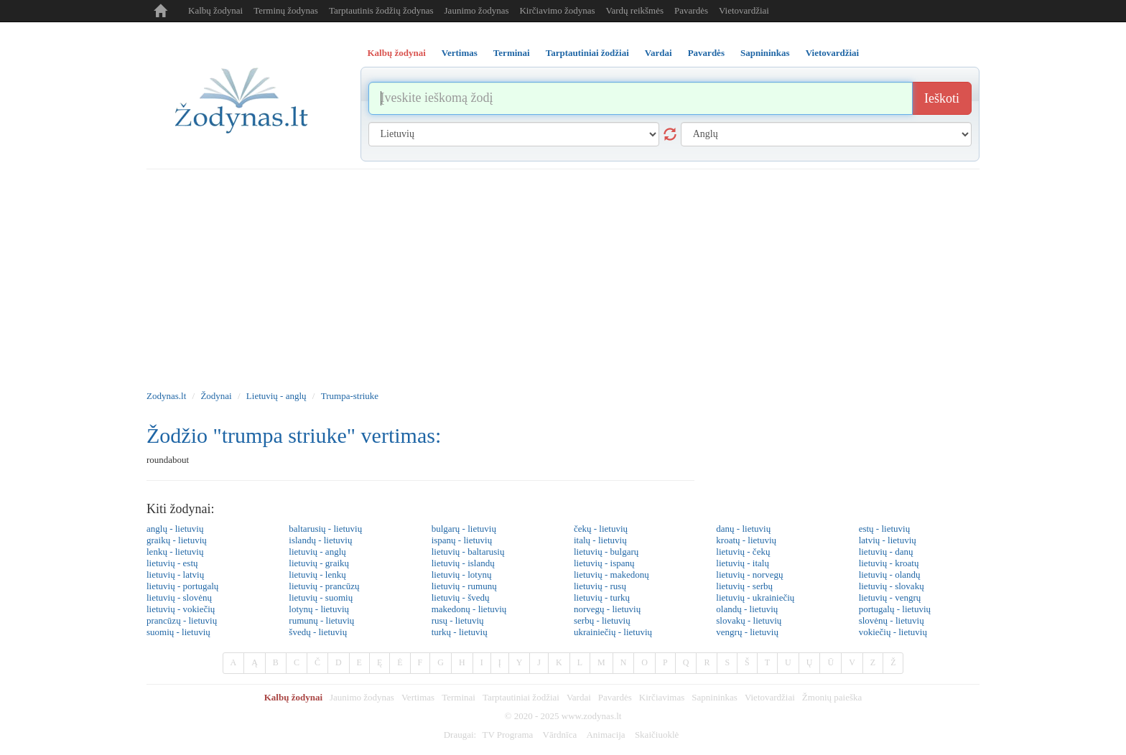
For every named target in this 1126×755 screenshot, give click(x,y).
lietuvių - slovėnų (179, 597)
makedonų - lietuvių (469, 609)
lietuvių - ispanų (604, 563)
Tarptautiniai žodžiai (521, 697)
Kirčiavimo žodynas (557, 10)
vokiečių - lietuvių (893, 632)
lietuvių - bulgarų (606, 551)
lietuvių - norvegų (749, 574)
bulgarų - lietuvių (464, 528)
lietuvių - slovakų (891, 586)
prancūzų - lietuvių (181, 620)
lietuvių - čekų (743, 551)
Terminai (458, 697)
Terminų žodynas (285, 10)
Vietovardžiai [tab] (833, 52)
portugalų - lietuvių (895, 609)
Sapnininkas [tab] (765, 52)
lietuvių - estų (172, 563)
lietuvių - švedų (461, 597)
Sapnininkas (715, 697)
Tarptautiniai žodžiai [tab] (587, 52)
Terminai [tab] (511, 52)
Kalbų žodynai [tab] (397, 52)
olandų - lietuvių (747, 609)
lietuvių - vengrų (890, 597)
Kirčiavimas (662, 697)
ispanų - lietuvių (462, 540)
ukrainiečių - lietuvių (613, 632)
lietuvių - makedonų (611, 574)
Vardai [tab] (658, 52)
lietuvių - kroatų (889, 563)
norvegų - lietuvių (607, 609)
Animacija (605, 734)
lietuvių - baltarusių (468, 551)
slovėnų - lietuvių (891, 620)
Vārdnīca (560, 734)
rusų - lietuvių (458, 620)
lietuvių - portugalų (182, 586)
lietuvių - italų (742, 563)
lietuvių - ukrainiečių (755, 597)
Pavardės (691, 10)
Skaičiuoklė (657, 734)
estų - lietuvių (885, 528)
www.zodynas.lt (592, 716)
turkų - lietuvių (460, 632)
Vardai (579, 697)
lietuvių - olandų (890, 574)
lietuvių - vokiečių (180, 609)
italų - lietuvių (600, 540)
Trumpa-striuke (349, 395)
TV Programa (507, 734)
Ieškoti (941, 98)
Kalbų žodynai (215, 10)
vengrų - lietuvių (747, 632)
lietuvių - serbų (744, 586)
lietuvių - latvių (175, 574)
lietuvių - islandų (463, 563)
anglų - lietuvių (174, 528)
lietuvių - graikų (319, 563)
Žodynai (215, 395)
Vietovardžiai (744, 10)
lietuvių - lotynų (462, 574)
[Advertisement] (563, 277)
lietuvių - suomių (321, 597)
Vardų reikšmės (635, 10)
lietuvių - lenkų (317, 574)
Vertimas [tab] (460, 52)
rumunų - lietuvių (321, 620)
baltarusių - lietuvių (325, 528)
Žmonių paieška (832, 697)
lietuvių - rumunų (464, 586)
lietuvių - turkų (602, 597)
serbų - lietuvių (602, 620)
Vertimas (417, 697)
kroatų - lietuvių (746, 540)
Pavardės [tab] (706, 52)
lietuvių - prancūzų (324, 586)
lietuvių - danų (886, 551)
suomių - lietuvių (178, 632)
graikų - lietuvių (176, 540)
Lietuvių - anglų (276, 395)
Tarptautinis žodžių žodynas (381, 10)
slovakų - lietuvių (748, 620)
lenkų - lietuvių (174, 551)
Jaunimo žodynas (477, 10)
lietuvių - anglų (317, 551)
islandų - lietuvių (320, 540)
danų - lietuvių (743, 528)
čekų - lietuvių (601, 528)
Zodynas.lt (166, 395)
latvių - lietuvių (887, 540)
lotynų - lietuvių (319, 609)
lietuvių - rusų (600, 586)
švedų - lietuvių (318, 632)
